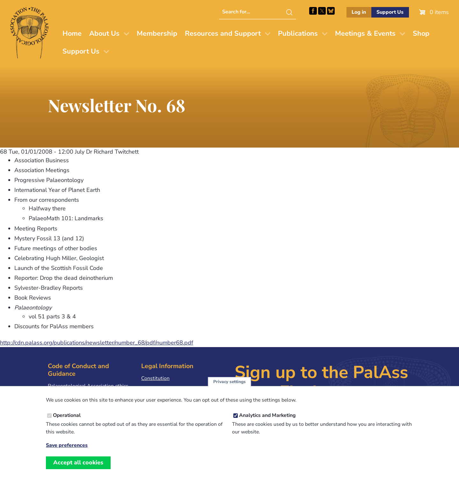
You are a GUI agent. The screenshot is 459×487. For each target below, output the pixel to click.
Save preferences (67, 453)
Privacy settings (229, 390)
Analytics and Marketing (267, 423)
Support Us (390, 12)
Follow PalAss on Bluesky (331, 11)
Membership (157, 33)
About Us (104, 33)
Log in (359, 12)
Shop (421, 33)
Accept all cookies (78, 471)
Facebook (313, 11)
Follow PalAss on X (322, 11)
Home (72, 33)
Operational (67, 423)
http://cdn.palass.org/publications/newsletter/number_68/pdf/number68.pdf (96, 342)
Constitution (155, 378)
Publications (298, 33)
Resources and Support (223, 33)
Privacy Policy (156, 388)
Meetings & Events (365, 33)
